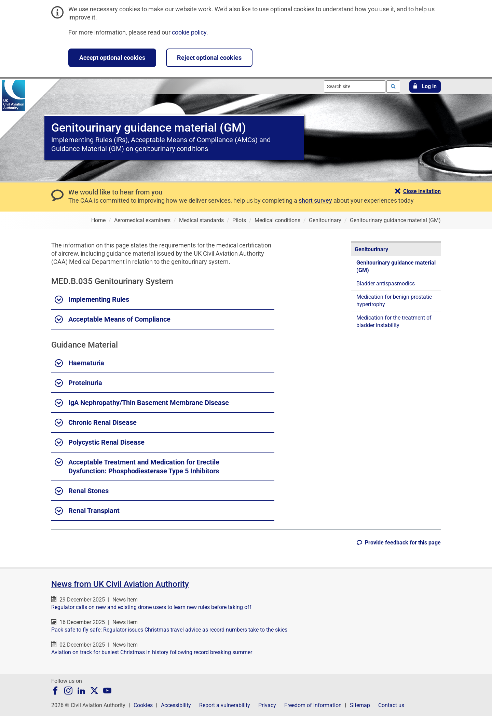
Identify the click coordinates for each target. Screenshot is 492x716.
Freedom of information (313, 705)
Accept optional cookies (112, 57)
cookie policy (189, 32)
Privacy (267, 705)
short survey (315, 200)
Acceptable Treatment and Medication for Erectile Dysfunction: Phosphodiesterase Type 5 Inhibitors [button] (137, 466)
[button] (425, 86)
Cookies (143, 705)
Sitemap (360, 705)
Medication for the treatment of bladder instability (394, 321)
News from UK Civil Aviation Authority (120, 584)
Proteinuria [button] (78, 383)
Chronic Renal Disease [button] (96, 423)
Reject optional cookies (209, 57)
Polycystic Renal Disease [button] (100, 442)
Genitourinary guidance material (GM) (396, 266)
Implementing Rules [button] (92, 300)
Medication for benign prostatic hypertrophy (394, 301)
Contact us (391, 705)
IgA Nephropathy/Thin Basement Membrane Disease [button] (142, 403)
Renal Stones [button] (82, 491)
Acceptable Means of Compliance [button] (112, 319)
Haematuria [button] (79, 363)
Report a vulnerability (224, 705)
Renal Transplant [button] (87, 511)
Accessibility (176, 705)
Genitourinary (371, 249)
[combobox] (354, 86)
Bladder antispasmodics (385, 283)
